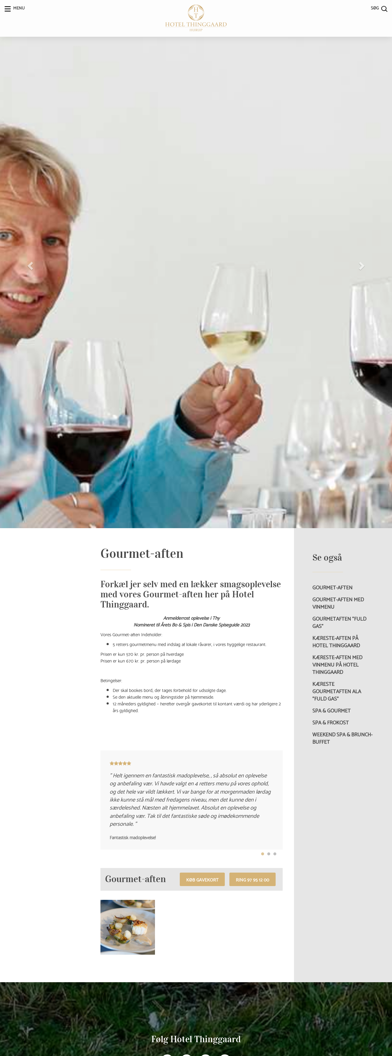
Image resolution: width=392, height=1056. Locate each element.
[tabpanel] (191, 800)
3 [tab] (275, 854)
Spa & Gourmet (331, 710)
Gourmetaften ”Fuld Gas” (339, 622)
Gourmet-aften (332, 587)
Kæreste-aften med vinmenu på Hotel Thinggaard (337, 664)
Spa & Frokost (330, 722)
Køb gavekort (202, 879)
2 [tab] (269, 854)
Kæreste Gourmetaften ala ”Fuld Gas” (336, 691)
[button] (29, 264)
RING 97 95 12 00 (252, 879)
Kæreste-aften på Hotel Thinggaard (336, 641)
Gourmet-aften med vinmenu (338, 603)
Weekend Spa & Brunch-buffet (342, 738)
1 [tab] (263, 854)
